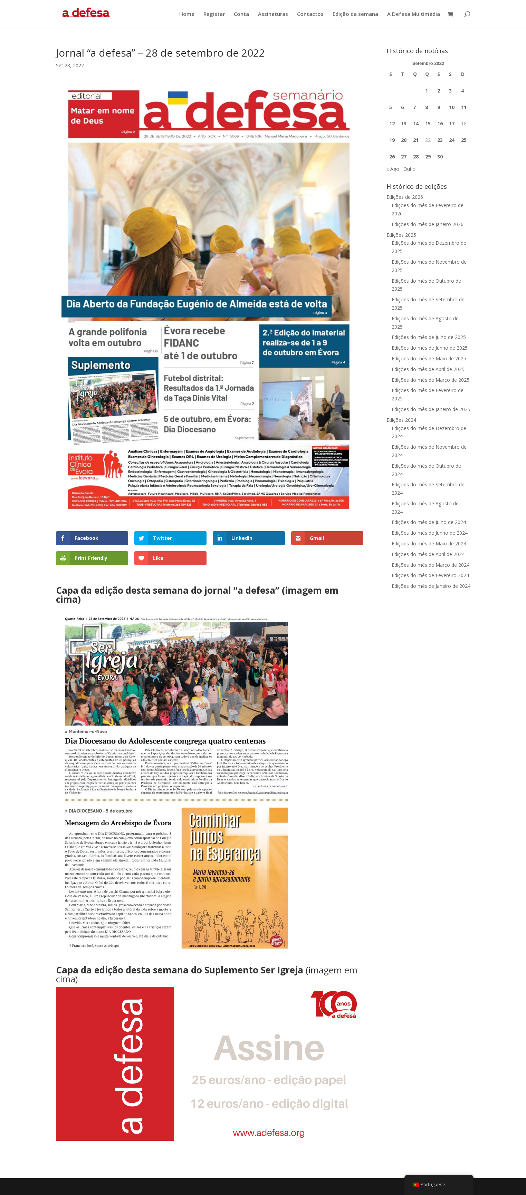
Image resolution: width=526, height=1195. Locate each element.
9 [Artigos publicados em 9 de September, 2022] (438, 107)
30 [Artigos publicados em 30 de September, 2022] (440, 156)
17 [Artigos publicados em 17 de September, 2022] (452, 123)
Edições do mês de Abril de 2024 (428, 554)
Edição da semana (355, 14)
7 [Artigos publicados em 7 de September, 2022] (414, 107)
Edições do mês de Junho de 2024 (430, 533)
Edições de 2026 (404, 197)
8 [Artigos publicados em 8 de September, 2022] (426, 107)
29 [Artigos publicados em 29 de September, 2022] (428, 156)
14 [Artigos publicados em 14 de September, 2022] (416, 123)
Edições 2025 (401, 235)
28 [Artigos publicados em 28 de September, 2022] (416, 156)
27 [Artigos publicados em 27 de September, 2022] (404, 156)
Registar (214, 14)
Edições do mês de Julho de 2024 (429, 522)
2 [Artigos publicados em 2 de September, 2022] (438, 90)
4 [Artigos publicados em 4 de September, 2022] (462, 90)
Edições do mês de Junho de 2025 (430, 347)
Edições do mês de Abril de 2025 (428, 369)
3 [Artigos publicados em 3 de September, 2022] (450, 90)
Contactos (310, 14)
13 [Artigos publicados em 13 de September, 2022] (404, 123)
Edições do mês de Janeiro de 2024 (431, 586)
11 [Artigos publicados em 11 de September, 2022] (464, 107)
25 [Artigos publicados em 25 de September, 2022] (464, 140)
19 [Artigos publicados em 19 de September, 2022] (392, 140)
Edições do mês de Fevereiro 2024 (430, 575)
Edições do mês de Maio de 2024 (429, 543)
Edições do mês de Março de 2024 (430, 565)
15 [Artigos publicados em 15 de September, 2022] (428, 123)
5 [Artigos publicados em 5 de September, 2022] (390, 107)
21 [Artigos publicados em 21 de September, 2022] (416, 140)
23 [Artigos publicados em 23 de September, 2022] (440, 140)
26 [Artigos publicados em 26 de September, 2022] (392, 156)
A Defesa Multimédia (413, 14)
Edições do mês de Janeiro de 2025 (431, 409)
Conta (241, 14)
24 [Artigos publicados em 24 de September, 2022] (452, 140)
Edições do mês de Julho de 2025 (429, 337)
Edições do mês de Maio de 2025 (429, 358)
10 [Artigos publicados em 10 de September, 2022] (452, 107)
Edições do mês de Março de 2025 (430, 380)
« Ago (392, 169)
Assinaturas (273, 14)
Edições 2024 (401, 420)
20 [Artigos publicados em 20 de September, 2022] (404, 140)
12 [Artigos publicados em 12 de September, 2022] (392, 123)
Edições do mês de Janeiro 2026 (427, 224)
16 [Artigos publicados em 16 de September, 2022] (440, 123)
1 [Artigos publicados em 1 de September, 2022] (426, 90)
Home (186, 14)
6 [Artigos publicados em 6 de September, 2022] (402, 107)
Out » (409, 169)
